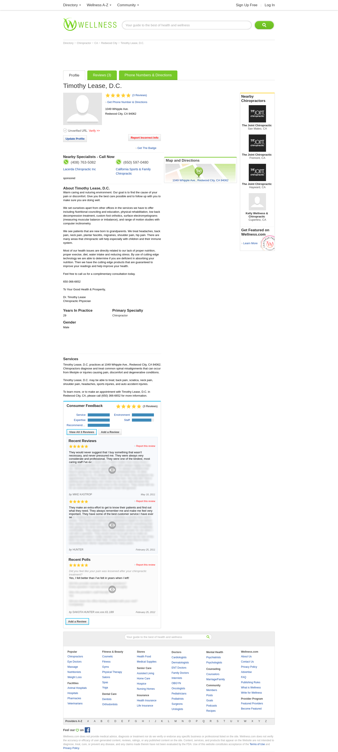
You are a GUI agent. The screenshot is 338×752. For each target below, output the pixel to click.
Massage (72, 666)
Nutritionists (74, 672)
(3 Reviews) (139, 95)
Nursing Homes (146, 688)
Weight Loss (74, 677)
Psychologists (214, 662)
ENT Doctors (179, 667)
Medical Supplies (146, 661)
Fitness (106, 661)
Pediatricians (179, 693)
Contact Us (247, 661)
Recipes (211, 710)
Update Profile (75, 138)
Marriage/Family (215, 679)
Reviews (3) (102, 75)
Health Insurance (146, 700)
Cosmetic (107, 656)
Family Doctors (180, 672)
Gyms (105, 666)
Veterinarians (75, 703)
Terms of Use (257, 744)
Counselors (212, 674)
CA (96, 43)
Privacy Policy (249, 666)
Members (211, 690)
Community (126, 5)
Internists (177, 678)
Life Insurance (145, 705)
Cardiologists (179, 657)
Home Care (143, 678)
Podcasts (211, 705)
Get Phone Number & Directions (127, 102)
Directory (70, 5)
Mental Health (214, 652)
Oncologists (178, 688)
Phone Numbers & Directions (148, 75)
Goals (209, 700)
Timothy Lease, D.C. (132, 43)
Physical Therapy (112, 672)
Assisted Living (145, 673)
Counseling (213, 669)
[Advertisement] (141, 56)
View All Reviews (81, 432)
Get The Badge (146, 148)
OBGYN (176, 683)
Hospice (141, 683)
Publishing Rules (250, 682)
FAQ (243, 677)
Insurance (143, 695)
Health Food (144, 656)
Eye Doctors (74, 661)
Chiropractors (75, 656)
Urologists (177, 709)
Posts (209, 695)
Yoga (105, 687)
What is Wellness (251, 687)
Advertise (246, 672)
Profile (74, 75)
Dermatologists (180, 662)
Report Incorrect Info (144, 137)
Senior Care (144, 668)
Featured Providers (252, 703)
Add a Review (110, 432)
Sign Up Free (246, 5)
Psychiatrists (213, 657)
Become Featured (251, 708)
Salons (106, 677)
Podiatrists (178, 698)
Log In (270, 5)
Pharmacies (74, 698)
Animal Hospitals (77, 687)
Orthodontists (109, 704)
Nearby (257, 98)
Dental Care (109, 694)
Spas (105, 682)
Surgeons (177, 703)
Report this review (145, 446)
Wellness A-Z (97, 5)
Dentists (106, 699)
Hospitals (72, 693)
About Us (246, 656)
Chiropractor (84, 43)
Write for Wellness (251, 692)
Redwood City (109, 43)
